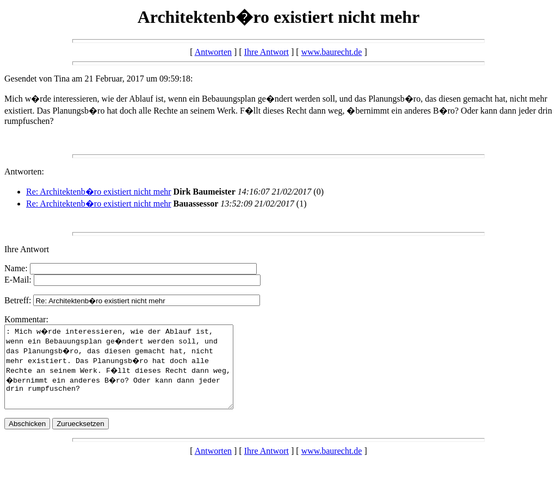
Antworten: (24, 171)
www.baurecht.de (331, 52)
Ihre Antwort (266, 52)
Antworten (213, 52)
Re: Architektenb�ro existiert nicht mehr (98, 191)
